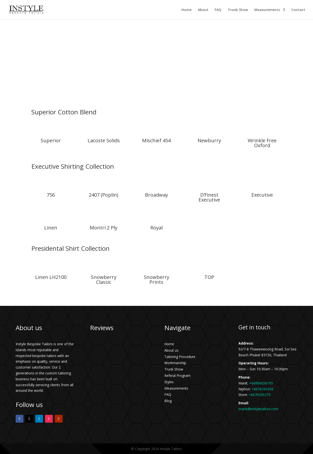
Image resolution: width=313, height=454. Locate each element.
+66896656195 (261, 383)
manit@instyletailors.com (258, 408)
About (203, 10)
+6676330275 (259, 394)
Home (186, 10)
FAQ (218, 10)
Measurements (267, 10)
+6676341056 (262, 389)
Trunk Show (238, 10)
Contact (298, 10)
